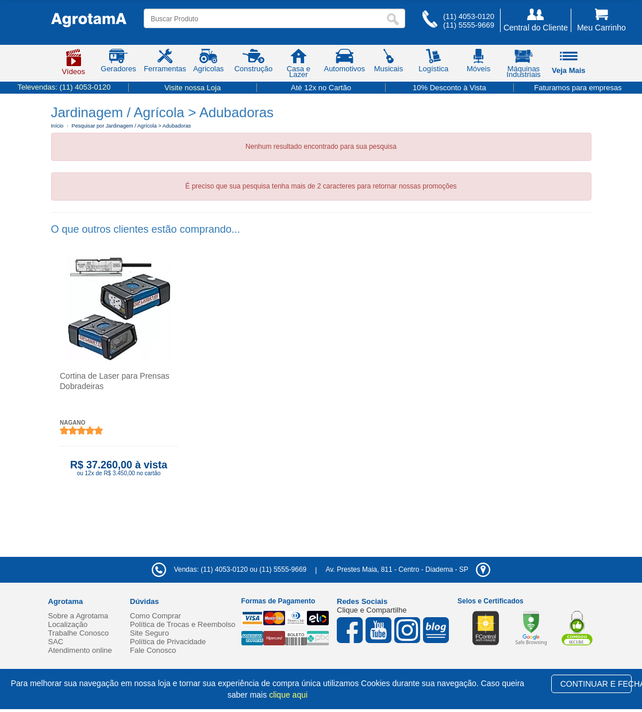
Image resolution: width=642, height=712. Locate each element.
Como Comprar (155, 615)
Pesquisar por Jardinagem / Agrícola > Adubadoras (131, 126)
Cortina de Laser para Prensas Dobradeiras (115, 381)
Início (57, 126)
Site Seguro (149, 633)
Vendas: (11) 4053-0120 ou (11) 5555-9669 (229, 569)
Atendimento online (80, 650)
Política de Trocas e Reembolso (183, 624)
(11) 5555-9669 (468, 25)
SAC (56, 641)
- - (407, 569)
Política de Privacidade (168, 641)
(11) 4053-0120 (468, 16)
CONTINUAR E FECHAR (596, 683)
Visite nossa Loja (192, 87)
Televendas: (63, 87)
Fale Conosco (153, 650)
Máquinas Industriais (523, 65)
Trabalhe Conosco (78, 633)
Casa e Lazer (298, 65)
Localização (68, 624)
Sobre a (78, 615)
